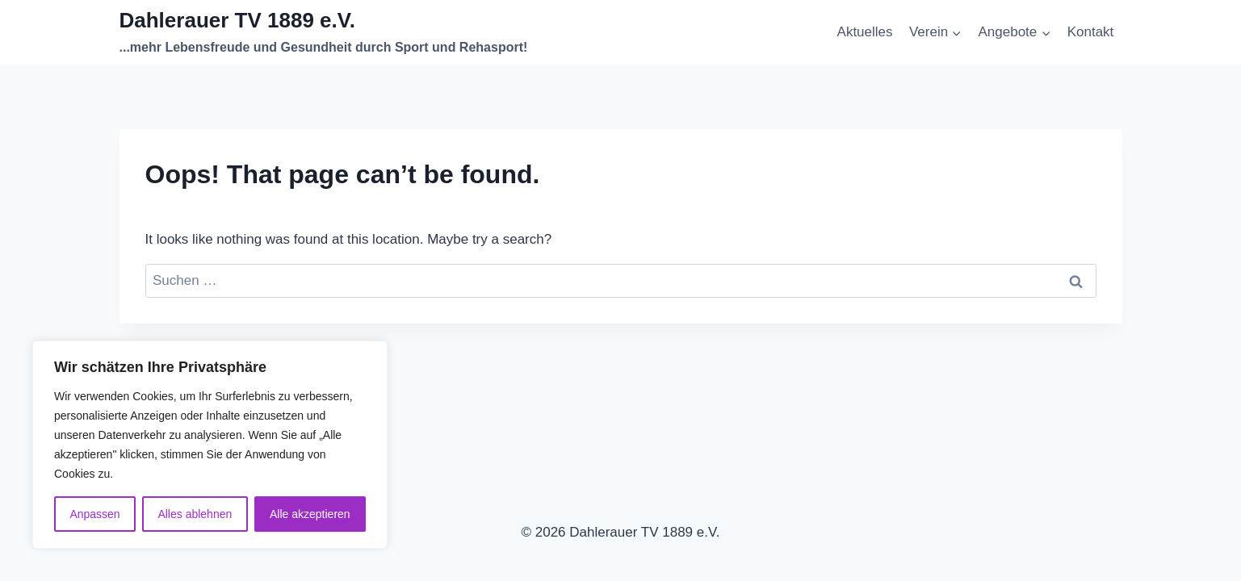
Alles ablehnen (194, 514)
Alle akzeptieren (310, 514)
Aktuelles (865, 32)
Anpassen (94, 514)
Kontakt (1090, 32)
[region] (210, 445)
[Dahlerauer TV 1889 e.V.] (323, 32)
